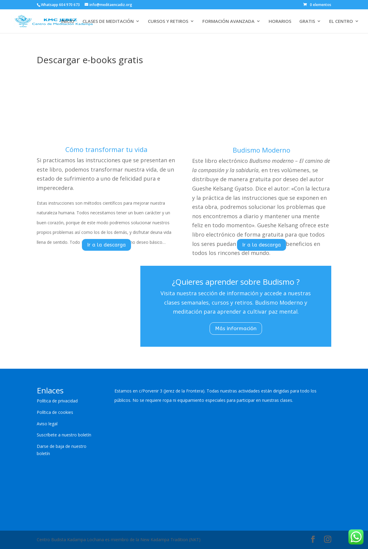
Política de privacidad (57, 401)
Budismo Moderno (261, 149)
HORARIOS (280, 21)
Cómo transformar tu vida (106, 149)
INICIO (67, 21)
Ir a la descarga (106, 245)
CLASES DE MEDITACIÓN (108, 21)
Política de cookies (55, 412)
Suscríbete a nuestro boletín (64, 435)
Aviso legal (47, 423)
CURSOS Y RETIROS (168, 21)
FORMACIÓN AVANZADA (228, 21)
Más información (236, 328)
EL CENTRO (341, 21)
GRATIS (307, 21)
